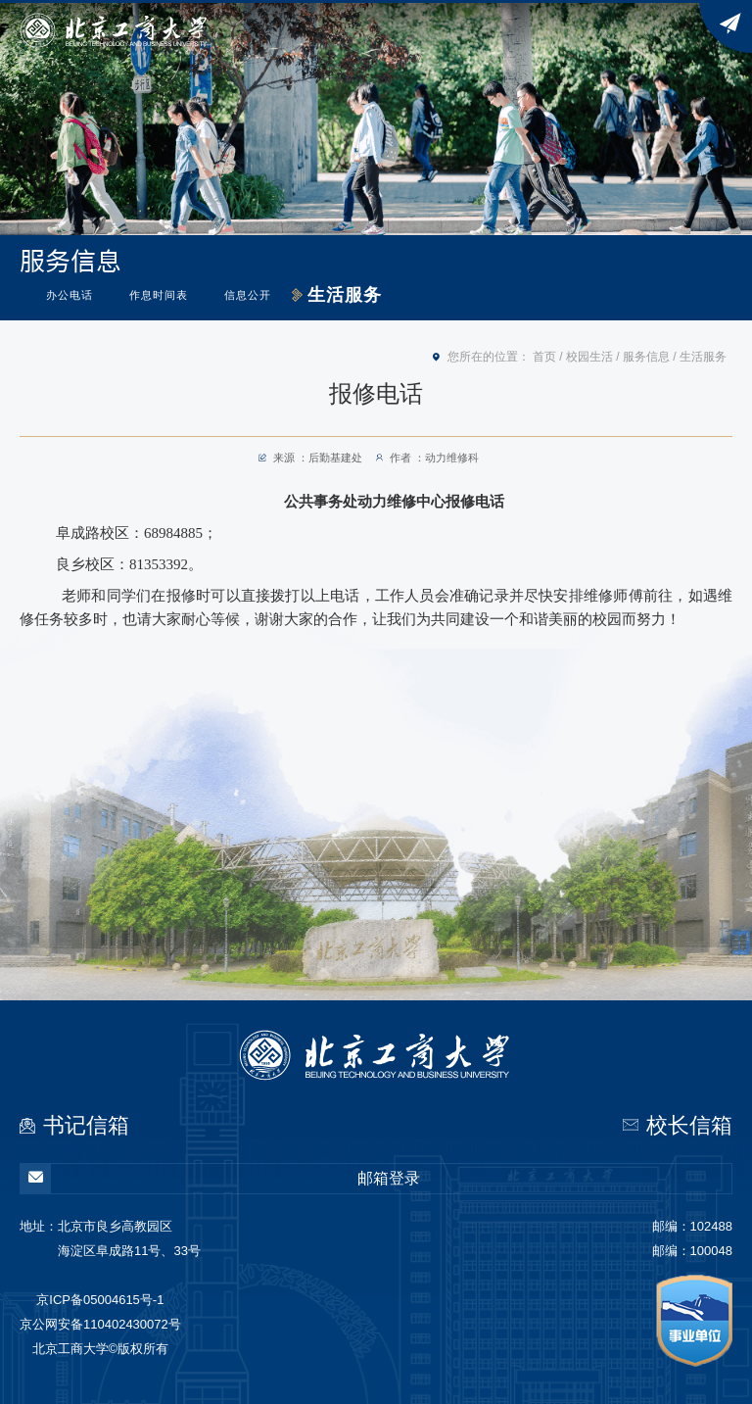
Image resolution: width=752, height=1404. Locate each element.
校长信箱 (689, 1125)
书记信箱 (86, 1125)
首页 (544, 356)
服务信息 (646, 356)
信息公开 (247, 295)
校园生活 (589, 356)
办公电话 (69, 295)
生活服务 (344, 295)
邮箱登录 (220, 1178)
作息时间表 (158, 295)
